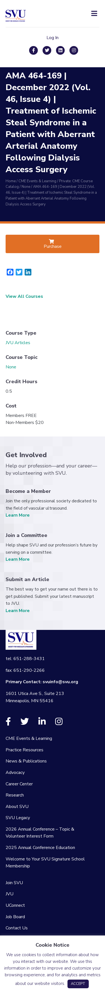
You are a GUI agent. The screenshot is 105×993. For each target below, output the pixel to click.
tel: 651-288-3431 (25, 659)
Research (15, 795)
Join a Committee (26, 535)
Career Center (19, 784)
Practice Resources (24, 750)
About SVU (17, 806)
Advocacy (15, 772)
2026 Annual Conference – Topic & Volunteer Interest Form (40, 833)
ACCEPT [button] (78, 983)
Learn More (18, 515)
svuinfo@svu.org (60, 682)
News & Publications (26, 761)
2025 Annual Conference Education (40, 848)
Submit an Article (27, 579)
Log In (52, 38)
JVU (9, 894)
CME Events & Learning (29, 738)
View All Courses (24, 296)
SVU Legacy (18, 818)
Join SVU (14, 883)
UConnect (15, 905)
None (11, 367)
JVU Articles (18, 343)
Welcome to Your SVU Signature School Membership (45, 862)
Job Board (15, 917)
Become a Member (28, 491)
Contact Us (17, 928)
